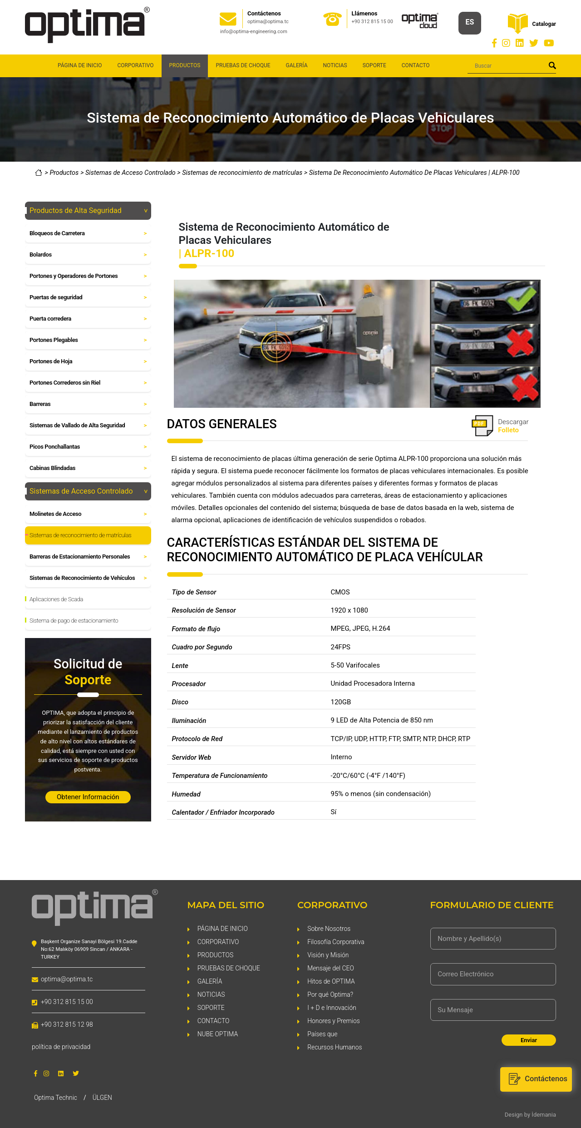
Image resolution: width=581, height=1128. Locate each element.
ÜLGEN (103, 1097)
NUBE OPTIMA (217, 1033)
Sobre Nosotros (329, 928)
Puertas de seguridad (89, 297)
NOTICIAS (335, 65)
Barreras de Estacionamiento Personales (89, 556)
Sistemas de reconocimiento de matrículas (243, 173)
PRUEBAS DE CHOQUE (243, 65)
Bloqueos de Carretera (89, 233)
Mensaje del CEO (331, 967)
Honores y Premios (333, 1020)
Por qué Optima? (330, 994)
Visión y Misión (328, 954)
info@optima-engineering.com (253, 32)
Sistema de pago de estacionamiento (74, 620)
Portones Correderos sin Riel (89, 382)
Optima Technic (56, 1097)
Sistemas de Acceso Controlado (131, 173)
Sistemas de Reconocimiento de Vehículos (89, 578)
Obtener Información (88, 797)
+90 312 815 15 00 (372, 22)
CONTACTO (416, 65)
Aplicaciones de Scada (56, 599)
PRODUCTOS (215, 954)
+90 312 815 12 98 (67, 1024)
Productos (64, 173)
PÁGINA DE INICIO (80, 65)
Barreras (89, 404)
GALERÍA (297, 65)
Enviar (529, 1040)
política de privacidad (61, 1046)
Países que (322, 1033)
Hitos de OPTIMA (331, 981)
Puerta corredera (89, 318)
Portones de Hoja (89, 361)
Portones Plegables (89, 340)
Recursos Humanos (334, 1046)
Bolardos (89, 254)
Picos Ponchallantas (89, 446)
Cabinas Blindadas (89, 468)
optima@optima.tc (268, 22)
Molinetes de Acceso (89, 514)
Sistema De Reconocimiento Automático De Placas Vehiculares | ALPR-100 (414, 173)
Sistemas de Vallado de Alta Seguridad (89, 425)
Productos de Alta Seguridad (89, 211)
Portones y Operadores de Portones (89, 276)
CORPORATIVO (136, 65)
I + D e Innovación (332, 1007)
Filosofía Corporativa (336, 941)
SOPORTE (374, 65)
